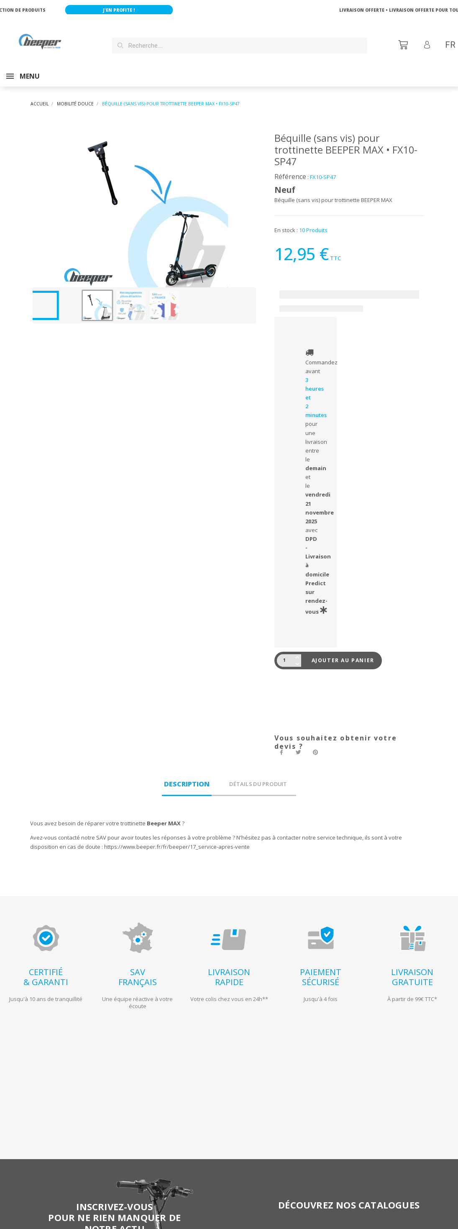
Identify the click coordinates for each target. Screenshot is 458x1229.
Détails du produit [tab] (258, 776)
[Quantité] (285, 652)
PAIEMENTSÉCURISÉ (320, 968)
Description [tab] (187, 775)
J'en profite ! (129, 10)
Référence (290, 168)
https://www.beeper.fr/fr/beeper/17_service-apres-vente (177, 838)
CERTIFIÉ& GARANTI (45, 968)
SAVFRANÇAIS (137, 968)
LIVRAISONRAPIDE (229, 968)
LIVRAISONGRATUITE (412, 968)
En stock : (286, 221)
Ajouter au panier (343, 651)
